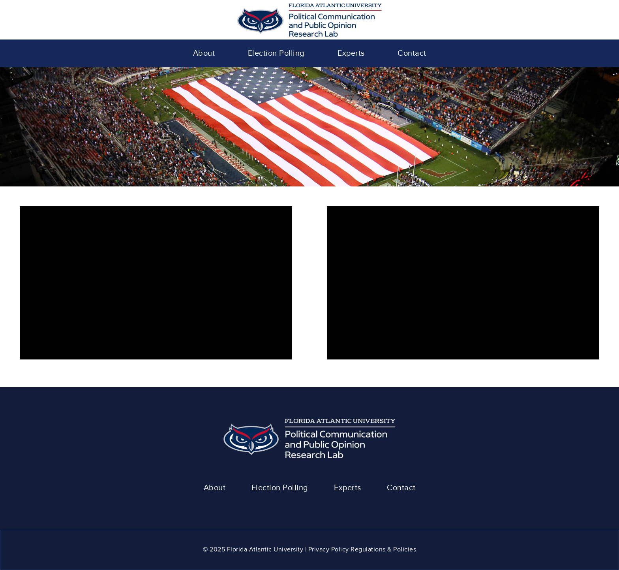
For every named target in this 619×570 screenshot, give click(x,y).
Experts (347, 488)
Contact (401, 488)
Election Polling (279, 488)
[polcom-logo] (309, 20)
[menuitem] (204, 53)
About (215, 488)
